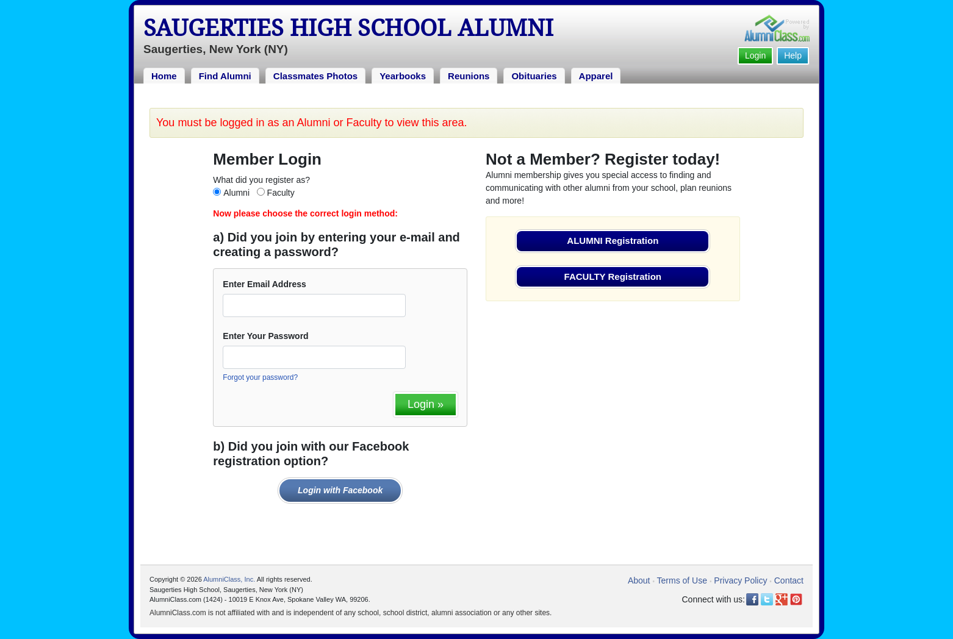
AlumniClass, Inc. (229, 579)
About (639, 580)
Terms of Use (682, 580)
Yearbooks (402, 76)
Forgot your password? (260, 377)
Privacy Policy (740, 580)
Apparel (596, 76)
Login (755, 55)
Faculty (281, 193)
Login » (426, 404)
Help (793, 55)
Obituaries (533, 76)
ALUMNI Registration (612, 240)
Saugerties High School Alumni (348, 28)
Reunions (468, 76)
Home (164, 76)
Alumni (236, 193)
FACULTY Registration (612, 276)
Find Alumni (225, 76)
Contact (789, 580)
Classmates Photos (315, 76)
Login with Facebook (340, 490)
